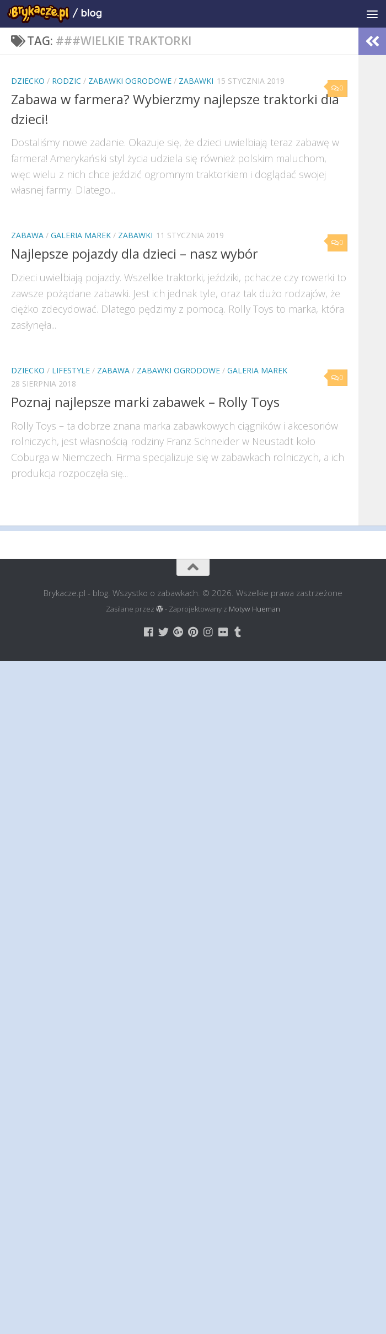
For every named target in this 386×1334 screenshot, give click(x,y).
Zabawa (27, 235)
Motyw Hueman (254, 609)
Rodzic (66, 81)
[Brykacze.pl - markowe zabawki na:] (148, 631)
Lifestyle (71, 370)
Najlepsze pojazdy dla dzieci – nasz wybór (134, 253)
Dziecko (28, 81)
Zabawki (196, 81)
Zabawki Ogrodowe (129, 81)
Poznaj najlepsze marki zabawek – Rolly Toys (145, 402)
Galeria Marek (81, 235)
